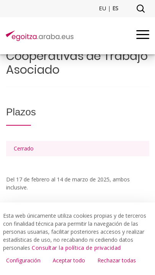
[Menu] (143, 35)
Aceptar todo (69, 260)
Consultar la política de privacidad (76, 247)
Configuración (23, 260)
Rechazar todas (116, 260)
